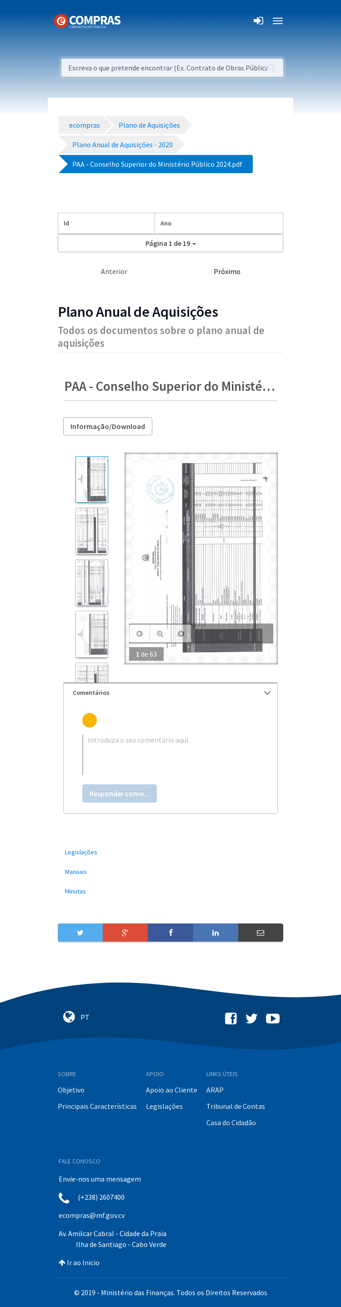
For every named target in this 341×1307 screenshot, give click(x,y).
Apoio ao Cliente (171, 1089)
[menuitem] (170, 852)
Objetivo (71, 1089)
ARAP (215, 1089)
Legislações (164, 1106)
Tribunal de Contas (235, 1106)
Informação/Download (107, 426)
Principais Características (97, 1106)
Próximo (227, 271)
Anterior (114, 271)
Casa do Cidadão (231, 1122)
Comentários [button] (172, 692)
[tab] (170, 692)
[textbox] (170, 754)
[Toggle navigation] (133, 21)
